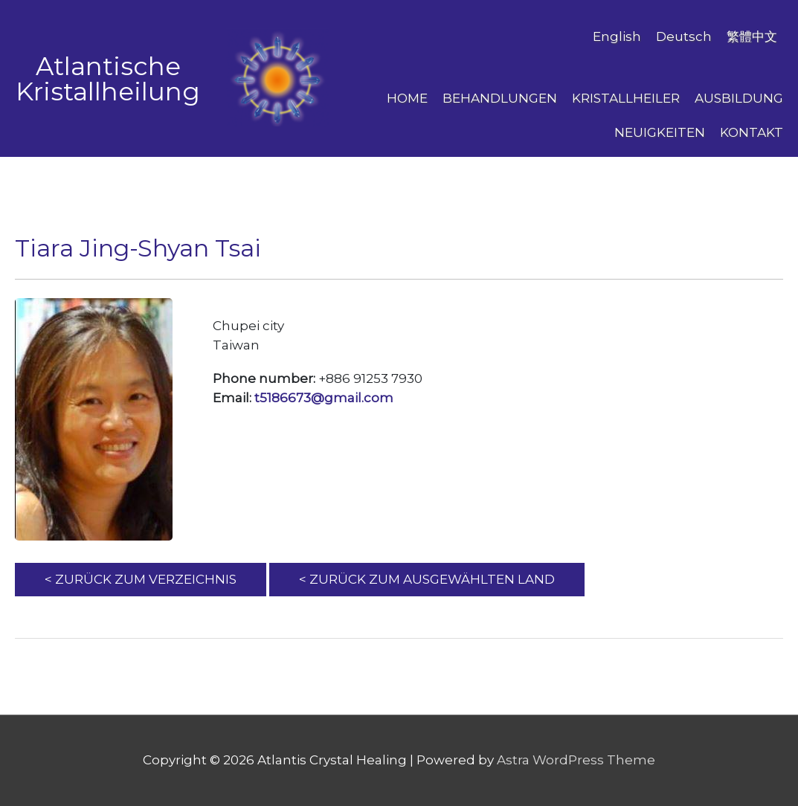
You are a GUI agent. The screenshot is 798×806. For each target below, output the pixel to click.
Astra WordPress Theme (576, 759)
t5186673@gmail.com (323, 397)
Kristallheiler (626, 98)
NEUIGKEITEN (659, 132)
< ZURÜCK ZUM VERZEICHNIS (140, 579)
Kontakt (751, 132)
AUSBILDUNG (739, 98)
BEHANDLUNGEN (500, 98)
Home (407, 98)
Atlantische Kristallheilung (108, 79)
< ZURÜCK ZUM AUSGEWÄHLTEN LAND (427, 579)
